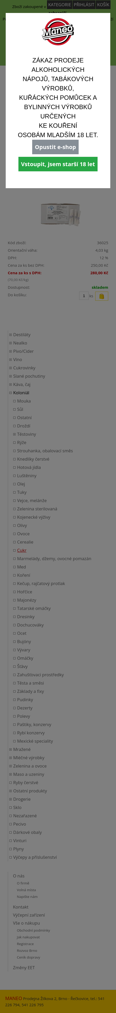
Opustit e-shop (55, 147)
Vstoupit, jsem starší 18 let (58, 164)
